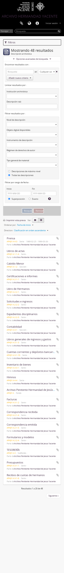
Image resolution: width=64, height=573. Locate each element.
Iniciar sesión (52, 23)
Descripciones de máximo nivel (24, 171)
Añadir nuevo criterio (20, 78)
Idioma (29, 23)
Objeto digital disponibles (18, 130)
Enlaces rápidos (37, 23)
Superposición (16, 198)
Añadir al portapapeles (57, 238)
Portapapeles (21, 23)
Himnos (11, 377)
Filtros (10, 42)
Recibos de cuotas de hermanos (26, 475)
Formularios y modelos (20, 437)
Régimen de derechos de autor (21, 150)
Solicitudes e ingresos (19, 301)
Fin (33, 188)
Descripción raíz (14, 101)
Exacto (33, 198)
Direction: (8, 230)
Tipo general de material (18, 160)
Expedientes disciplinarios (22, 314)
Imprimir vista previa (14, 220)
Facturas (12, 399)
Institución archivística (17, 91)
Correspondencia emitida (22, 424)
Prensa (11, 238)
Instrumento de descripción (19, 140)
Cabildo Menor (15, 263)
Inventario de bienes (19, 364)
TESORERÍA (13, 450)
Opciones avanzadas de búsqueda (32, 59)
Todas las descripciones (20, 175)
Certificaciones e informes (22, 276)
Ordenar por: (10, 225)
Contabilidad (14, 326)
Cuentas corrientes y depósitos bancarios (31, 352)
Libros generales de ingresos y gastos (29, 339)
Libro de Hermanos (18, 289)
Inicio (9, 188)
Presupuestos (15, 462)
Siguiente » (53, 495)
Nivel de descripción (16, 119)
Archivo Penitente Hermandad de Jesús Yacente (35, 244)
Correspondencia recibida (22, 412)
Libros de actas (16, 251)
